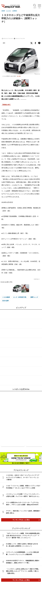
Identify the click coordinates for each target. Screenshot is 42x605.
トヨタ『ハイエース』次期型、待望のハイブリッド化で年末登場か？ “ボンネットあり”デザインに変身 (23, 487)
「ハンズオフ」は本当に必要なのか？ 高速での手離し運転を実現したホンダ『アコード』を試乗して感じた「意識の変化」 (22, 571)
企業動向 (14, 10)
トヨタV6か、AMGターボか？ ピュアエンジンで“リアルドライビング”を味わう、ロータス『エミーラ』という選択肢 (22, 477)
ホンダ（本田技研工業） (20, 297)
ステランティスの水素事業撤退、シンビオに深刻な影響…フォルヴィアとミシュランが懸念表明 (22, 553)
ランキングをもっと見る (21, 520)
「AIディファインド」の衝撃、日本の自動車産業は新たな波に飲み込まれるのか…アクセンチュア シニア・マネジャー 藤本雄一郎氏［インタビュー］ (23, 536)
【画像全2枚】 (6, 104)
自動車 (3, 10)
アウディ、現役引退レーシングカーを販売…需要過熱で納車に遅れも (23, 512)
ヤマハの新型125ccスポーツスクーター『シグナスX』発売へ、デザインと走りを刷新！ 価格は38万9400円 (22, 503)
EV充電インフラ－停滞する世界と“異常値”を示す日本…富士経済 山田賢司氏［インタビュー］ (22, 545)
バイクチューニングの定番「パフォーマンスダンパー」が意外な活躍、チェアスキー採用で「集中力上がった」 (23, 495)
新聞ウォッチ (34, 297)
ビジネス (8, 10)
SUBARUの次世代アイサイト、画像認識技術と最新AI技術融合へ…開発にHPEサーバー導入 (22, 561)
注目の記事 (5, 300)
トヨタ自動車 (6, 297)
